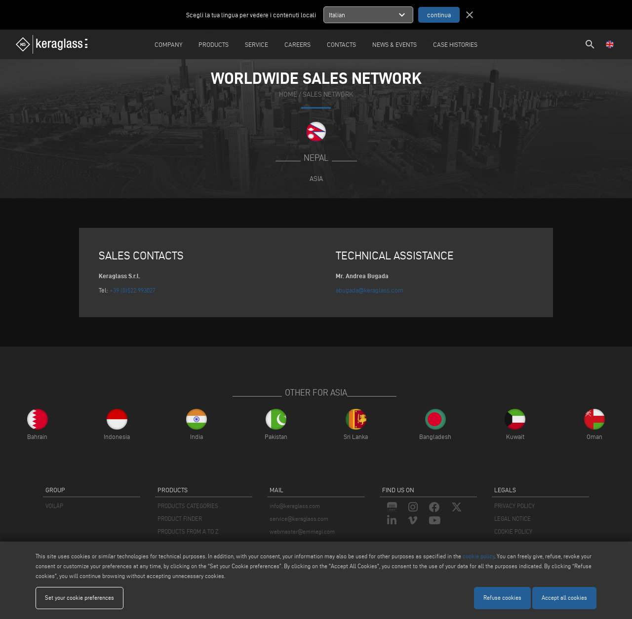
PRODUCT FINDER (180, 518)
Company (168, 44)
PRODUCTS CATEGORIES (188, 506)
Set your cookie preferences (79, 597)
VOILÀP (54, 506)
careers (297, 44)
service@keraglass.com (299, 518)
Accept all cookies (564, 597)
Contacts (341, 44)
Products (213, 44)
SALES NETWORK (328, 94)
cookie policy (478, 556)
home (288, 94)
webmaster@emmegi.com (302, 531)
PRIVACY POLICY (514, 506)
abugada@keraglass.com (369, 290)
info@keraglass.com (295, 506)
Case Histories (455, 44)
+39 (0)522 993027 (133, 290)
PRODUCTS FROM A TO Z (188, 531)
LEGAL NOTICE (512, 518)
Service (256, 44)
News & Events (394, 44)
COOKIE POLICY (513, 531)
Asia (316, 178)
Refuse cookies (502, 597)
